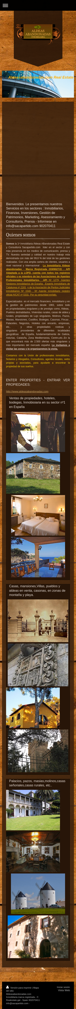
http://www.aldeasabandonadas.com (27, 391)
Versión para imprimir (19, 988)
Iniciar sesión (63, 987)
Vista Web (64, 990)
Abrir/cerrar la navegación (38, 5)
